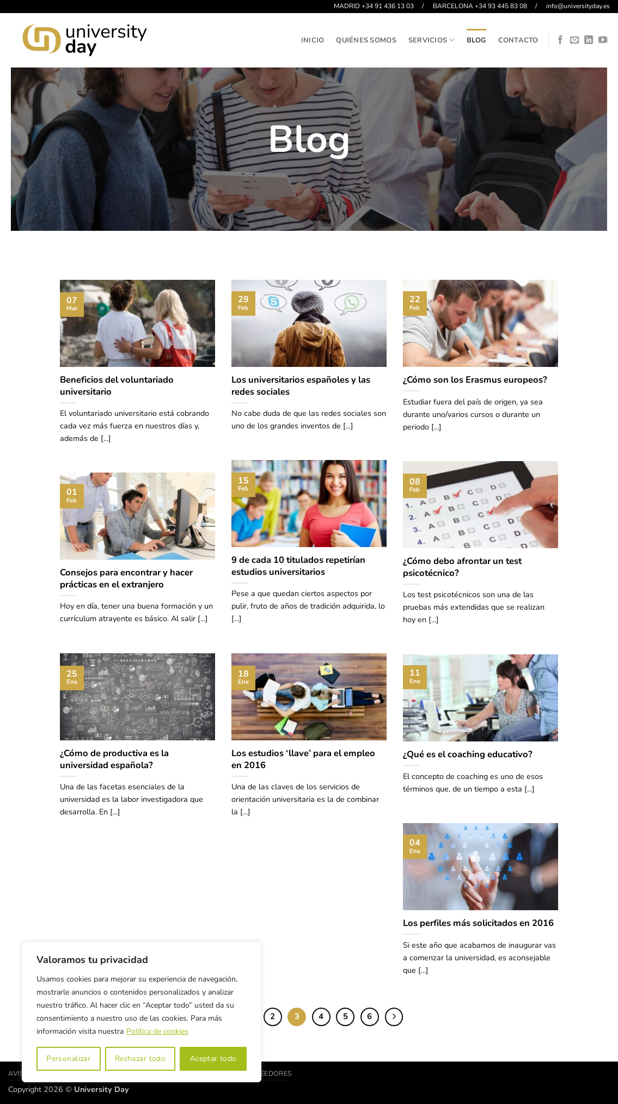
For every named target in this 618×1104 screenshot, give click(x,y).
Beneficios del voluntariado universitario (117, 385)
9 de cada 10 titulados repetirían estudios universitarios (298, 566)
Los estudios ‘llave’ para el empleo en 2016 (303, 759)
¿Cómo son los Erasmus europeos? (475, 380)
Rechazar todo (140, 1058)
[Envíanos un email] (574, 40)
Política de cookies (157, 1031)
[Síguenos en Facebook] (560, 40)
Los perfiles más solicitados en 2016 (478, 923)
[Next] (394, 1017)
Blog (476, 40)
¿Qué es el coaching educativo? (468, 754)
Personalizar (68, 1058)
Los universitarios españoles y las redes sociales (300, 385)
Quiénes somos (366, 40)
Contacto (518, 40)
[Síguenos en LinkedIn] (588, 40)
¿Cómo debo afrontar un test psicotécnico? (462, 567)
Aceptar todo (213, 1058)
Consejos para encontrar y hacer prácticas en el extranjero (126, 578)
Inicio (313, 40)
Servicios (431, 40)
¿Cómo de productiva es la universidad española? (114, 759)
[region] (141, 1012)
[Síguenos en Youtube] (602, 40)
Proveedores (266, 1073)
